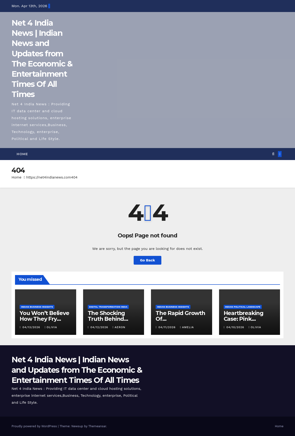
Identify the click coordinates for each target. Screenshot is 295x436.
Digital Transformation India (108, 307)
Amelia (187, 327)
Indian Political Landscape (243, 307)
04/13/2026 (31, 327)
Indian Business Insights (37, 307)
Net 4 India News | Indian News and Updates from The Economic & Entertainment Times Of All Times (77, 370)
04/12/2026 (99, 327)
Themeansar (97, 426)
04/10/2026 (235, 327)
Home (22, 154)
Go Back (147, 260)
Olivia (51, 327)
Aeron (118, 327)
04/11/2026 (167, 327)
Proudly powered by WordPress (35, 426)
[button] (273, 154)
